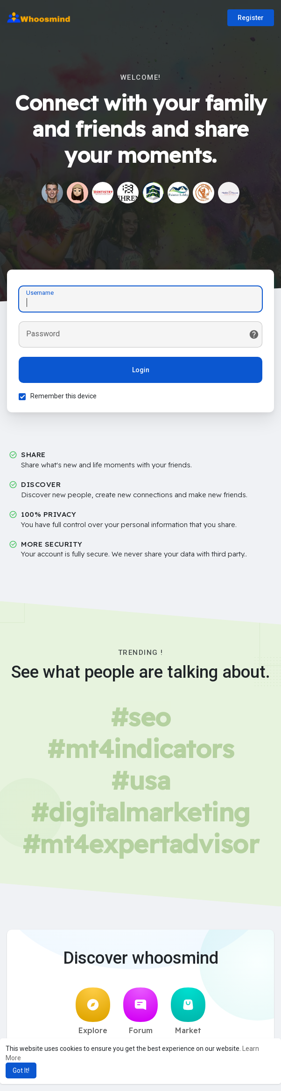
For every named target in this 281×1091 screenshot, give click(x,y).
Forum (140, 1011)
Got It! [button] (21, 1070)
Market (188, 1011)
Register (251, 17)
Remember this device (63, 396)
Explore (93, 1011)
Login (140, 370)
